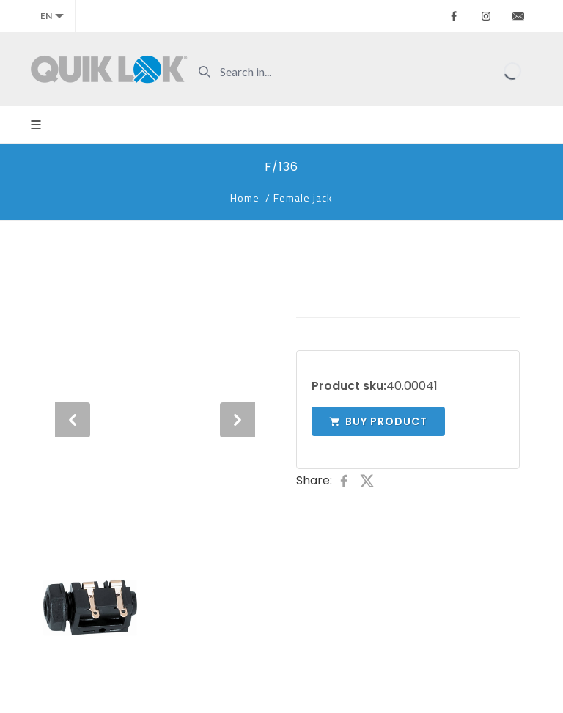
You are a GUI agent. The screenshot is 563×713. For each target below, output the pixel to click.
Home (245, 197)
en (52, 15)
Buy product (378, 421)
